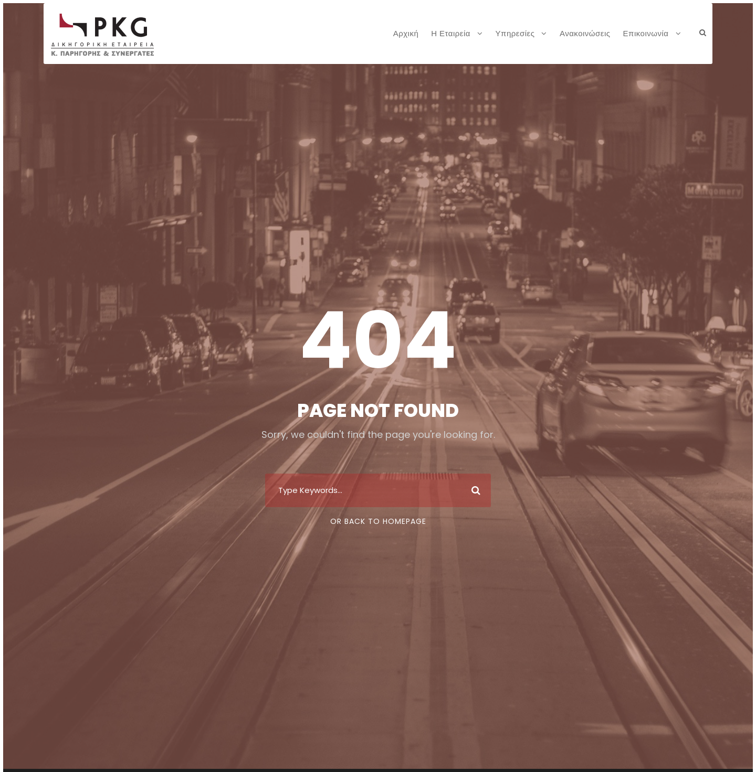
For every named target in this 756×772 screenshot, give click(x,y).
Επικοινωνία (646, 33)
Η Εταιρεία (450, 33)
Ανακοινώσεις (585, 33)
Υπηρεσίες (515, 33)
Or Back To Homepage (378, 521)
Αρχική (406, 33)
